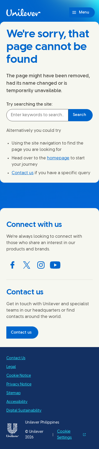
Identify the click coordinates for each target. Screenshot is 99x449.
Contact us (23, 173)
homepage (58, 158)
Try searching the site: (29, 104)
